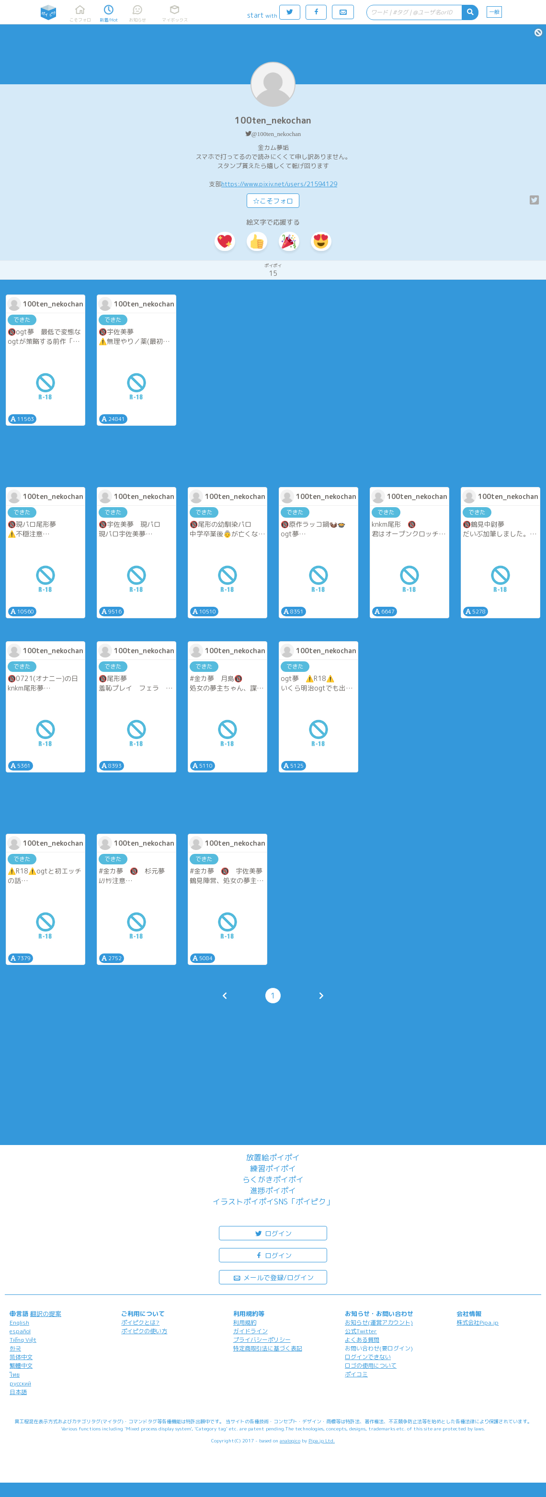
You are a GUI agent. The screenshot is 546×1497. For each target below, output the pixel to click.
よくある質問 (362, 1340)
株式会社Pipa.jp (477, 1322)
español (20, 1331)
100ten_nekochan (273, 120)
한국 (15, 1348)
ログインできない (368, 1357)
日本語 (18, 1392)
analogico (290, 1440)
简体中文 (21, 1357)
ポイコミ (356, 1374)
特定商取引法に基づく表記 (267, 1348)
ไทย (15, 1375)
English (19, 1322)
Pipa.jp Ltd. (321, 1440)
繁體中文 (21, 1365)
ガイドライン (250, 1331)
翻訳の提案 (45, 1313)
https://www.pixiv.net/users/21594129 (279, 184)
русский (20, 1383)
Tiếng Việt (23, 1340)
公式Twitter (361, 1331)
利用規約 (244, 1322)
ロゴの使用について (371, 1365)
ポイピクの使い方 (144, 1331)
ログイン (273, 1233)
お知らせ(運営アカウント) (379, 1322)
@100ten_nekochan (276, 134)
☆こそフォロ (273, 200)
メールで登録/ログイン (273, 1277)
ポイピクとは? (140, 1322)
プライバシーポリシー (262, 1340)
